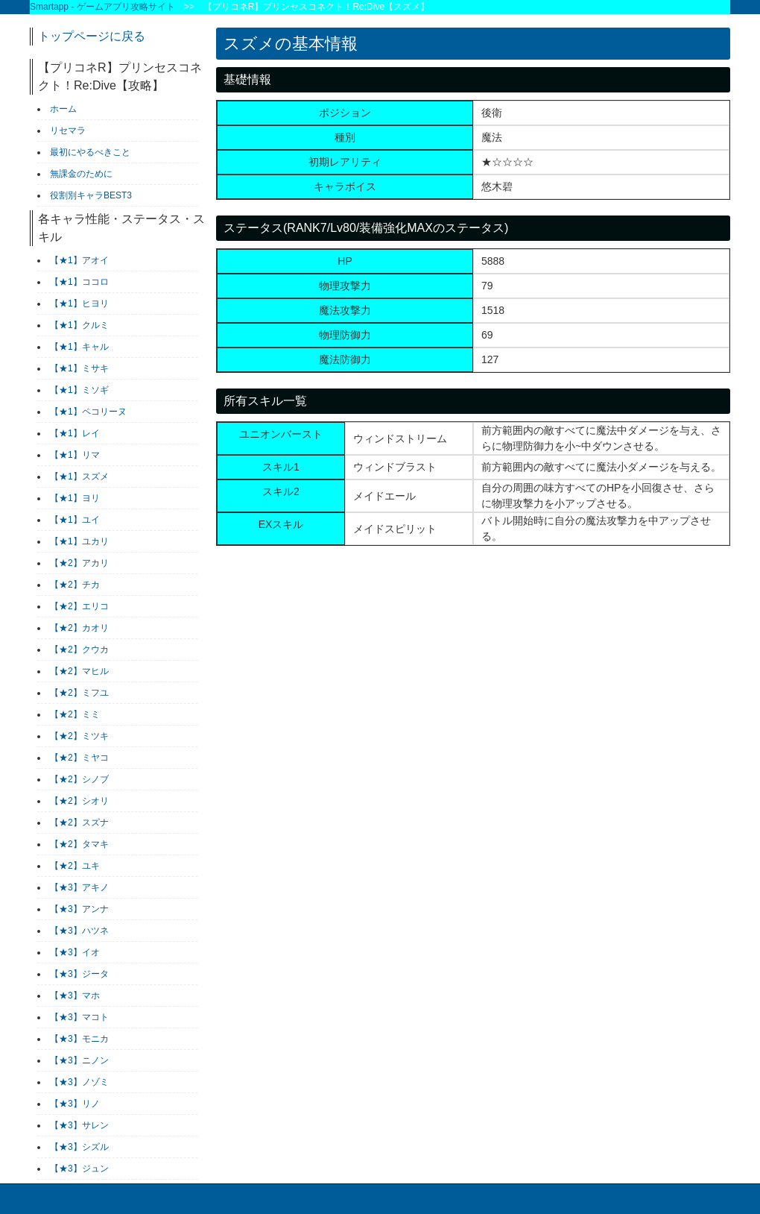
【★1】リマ (75, 455)
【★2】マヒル (79, 671)
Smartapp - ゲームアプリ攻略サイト (102, 6)
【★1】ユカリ (79, 541)
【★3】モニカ (79, 1039)
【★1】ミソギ (79, 390)
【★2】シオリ (79, 801)
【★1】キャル (79, 347)
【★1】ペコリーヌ (88, 411)
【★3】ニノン (79, 1060)
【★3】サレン (79, 1125)
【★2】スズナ (79, 822)
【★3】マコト (79, 1017)
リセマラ (68, 130)
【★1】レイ (75, 433)
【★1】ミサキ (79, 368)
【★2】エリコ (79, 606)
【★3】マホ (75, 995)
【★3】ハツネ (79, 930)
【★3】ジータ (79, 974)
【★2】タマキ (79, 844)
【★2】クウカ (79, 649)
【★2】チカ (75, 584)
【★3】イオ (75, 952)
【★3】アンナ (79, 909)
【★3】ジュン (79, 1168)
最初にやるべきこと (90, 152)
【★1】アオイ (79, 260)
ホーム (63, 109)
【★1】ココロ (79, 282)
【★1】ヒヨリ (79, 303)
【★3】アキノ (79, 887)
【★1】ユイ (75, 520)
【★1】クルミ (79, 325)
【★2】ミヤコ (79, 757)
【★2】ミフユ (79, 693)
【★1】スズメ (79, 476)
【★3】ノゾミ (79, 1082)
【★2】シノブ (79, 779)
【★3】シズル (79, 1147)
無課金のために (81, 174)
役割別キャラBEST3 (91, 195)
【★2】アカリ (79, 563)
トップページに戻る (91, 36)
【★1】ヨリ (75, 498)
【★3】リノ (75, 1103)
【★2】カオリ (79, 628)
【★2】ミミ (75, 714)
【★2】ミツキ (79, 736)
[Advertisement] (328, 686)
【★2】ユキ (75, 866)
